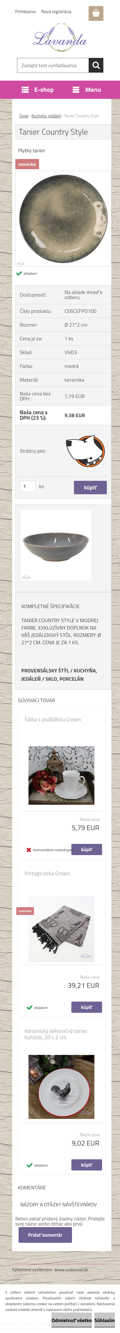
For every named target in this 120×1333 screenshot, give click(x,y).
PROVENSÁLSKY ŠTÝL (45, 670)
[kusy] (28, 486)
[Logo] (60, 37)
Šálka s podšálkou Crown (53, 719)
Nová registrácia (56, 11)
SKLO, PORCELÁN (64, 679)
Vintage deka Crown (47, 873)
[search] (96, 65)
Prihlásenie (25, 11)
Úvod (24, 116)
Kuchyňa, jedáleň (46, 116)
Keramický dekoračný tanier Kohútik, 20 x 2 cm (56, 1034)
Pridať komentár (45, 1235)
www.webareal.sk (71, 1269)
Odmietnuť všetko (72, 1320)
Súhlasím (104, 1320)
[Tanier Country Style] (63, 174)
